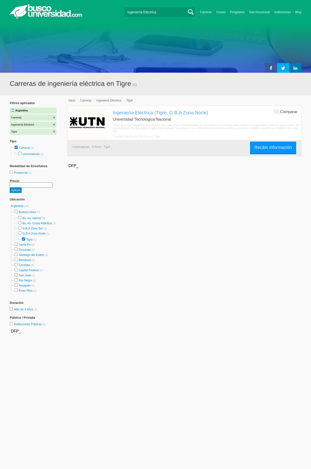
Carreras (206, 12)
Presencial (21, 172)
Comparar (285, 111)
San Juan (25, 275)
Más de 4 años (24, 309)
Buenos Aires (27, 212)
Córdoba (24, 265)
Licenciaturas (31, 154)
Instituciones (282, 12)
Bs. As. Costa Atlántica (37, 223)
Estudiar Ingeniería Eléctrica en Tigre (137, 136)
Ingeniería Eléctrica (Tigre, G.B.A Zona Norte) (160, 112)
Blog (298, 12)
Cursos (221, 12)
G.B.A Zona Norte (33, 233)
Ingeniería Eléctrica (108, 100)
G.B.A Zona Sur (32, 228)
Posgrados (237, 12)
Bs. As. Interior (31, 218)
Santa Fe (25, 244)
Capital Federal (28, 270)
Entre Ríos (26, 290)
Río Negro (25, 280)
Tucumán (25, 250)
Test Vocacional (259, 12)
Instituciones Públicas (30, 324)
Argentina (17, 206)
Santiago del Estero (31, 255)
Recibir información (273, 147)
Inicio (72, 100)
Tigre (29, 239)
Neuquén (25, 285)
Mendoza (25, 260)
